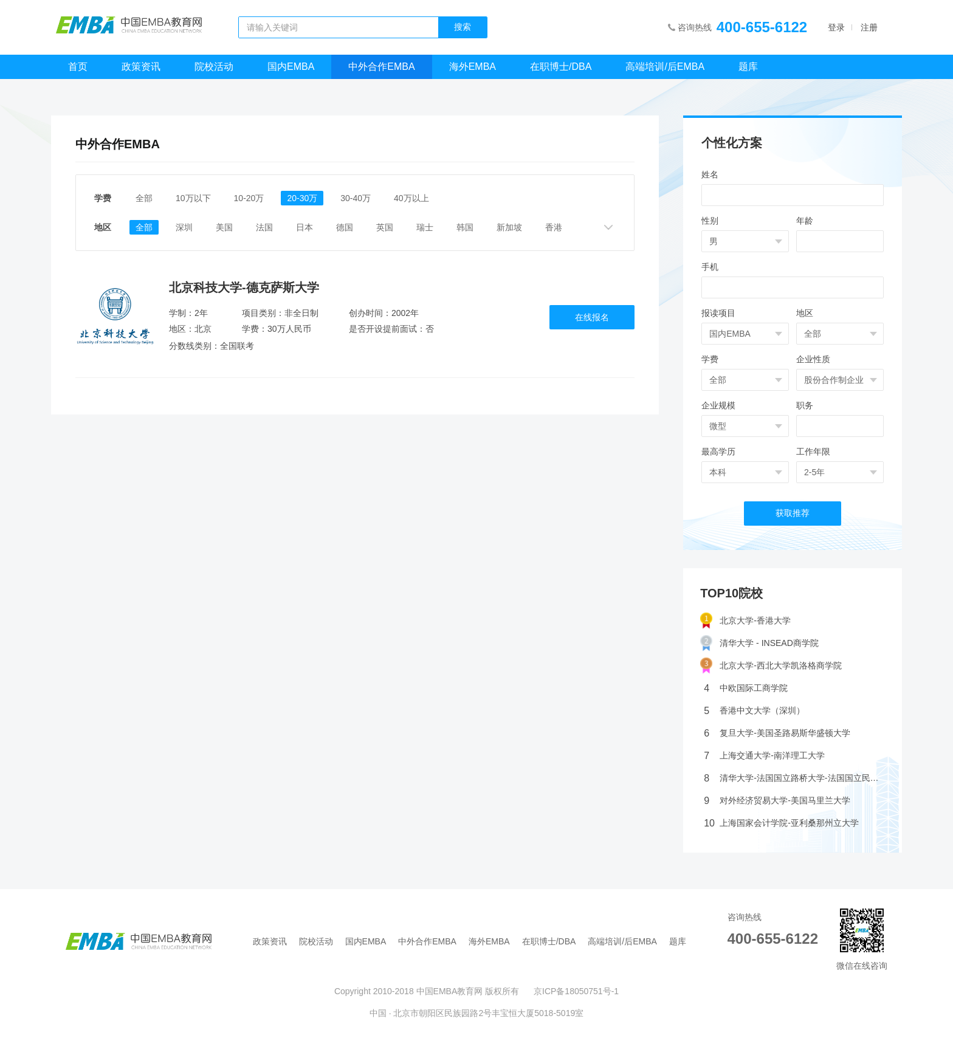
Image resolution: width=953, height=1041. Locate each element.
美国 (224, 227)
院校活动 (213, 66)
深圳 (184, 227)
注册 (869, 27)
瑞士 (424, 227)
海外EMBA (472, 66)
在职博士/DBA (560, 66)
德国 (344, 227)
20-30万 (302, 198)
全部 (144, 198)
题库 (748, 66)
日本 (304, 227)
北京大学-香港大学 (745, 621)
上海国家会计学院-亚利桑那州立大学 (781, 823)
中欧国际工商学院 (746, 688)
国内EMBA (290, 66)
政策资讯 (141, 66)
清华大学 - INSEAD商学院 (759, 643)
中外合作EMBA (381, 66)
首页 (78, 66)
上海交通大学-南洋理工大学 (764, 755)
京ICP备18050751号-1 (576, 991)
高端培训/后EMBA (664, 66)
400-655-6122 (762, 27)
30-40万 (355, 198)
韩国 (464, 227)
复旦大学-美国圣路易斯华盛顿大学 (777, 733)
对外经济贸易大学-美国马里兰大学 (777, 800)
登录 (836, 27)
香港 (553, 227)
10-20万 (249, 198)
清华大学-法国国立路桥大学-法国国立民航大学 (794, 778)
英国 (384, 227)
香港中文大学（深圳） (754, 711)
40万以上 (411, 198)
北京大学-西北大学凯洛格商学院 (771, 666)
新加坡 (509, 227)
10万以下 (193, 198)
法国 (264, 227)
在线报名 (592, 317)
